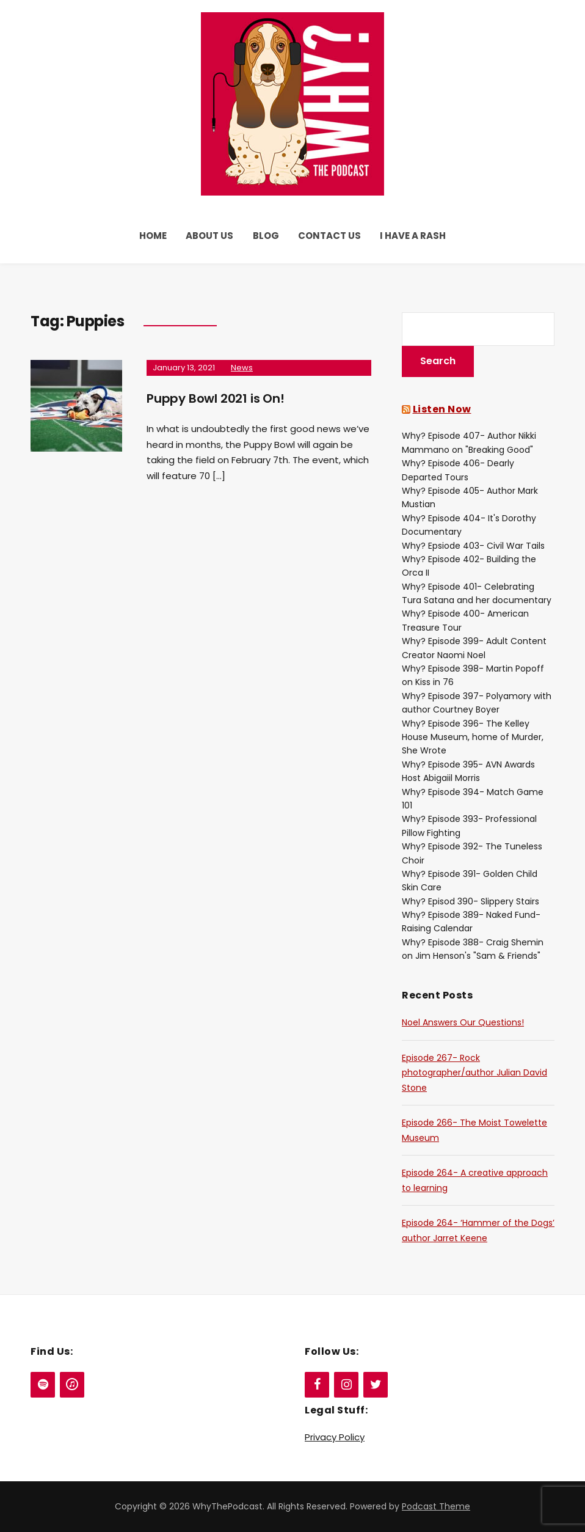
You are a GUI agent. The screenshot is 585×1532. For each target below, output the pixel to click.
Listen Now (442, 409)
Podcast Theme (436, 1506)
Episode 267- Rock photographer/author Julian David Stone (474, 1073)
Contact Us (329, 235)
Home (153, 235)
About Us (209, 235)
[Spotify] (43, 1385)
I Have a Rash (413, 235)
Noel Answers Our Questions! (463, 1022)
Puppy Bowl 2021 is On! (216, 398)
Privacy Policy (335, 1437)
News (242, 367)
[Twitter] (375, 1385)
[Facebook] (317, 1385)
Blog (266, 235)
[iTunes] (72, 1385)
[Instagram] (346, 1385)
